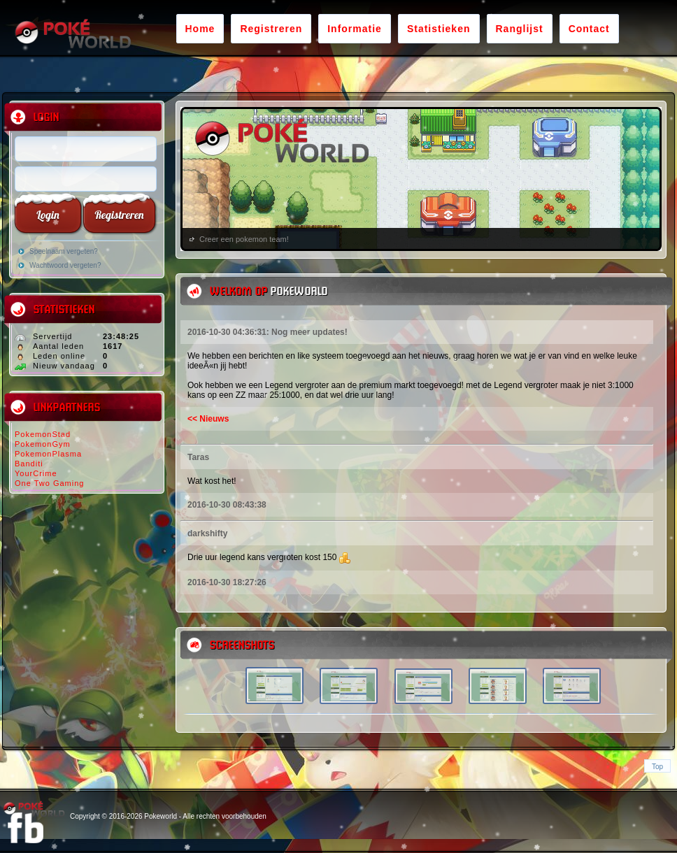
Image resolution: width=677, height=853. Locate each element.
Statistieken (439, 28)
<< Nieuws (208, 419)
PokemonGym (43, 444)
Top (657, 766)
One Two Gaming (49, 483)
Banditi (29, 463)
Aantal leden (58, 346)
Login (47, 215)
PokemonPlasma (48, 454)
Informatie (354, 28)
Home (200, 28)
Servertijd (52, 336)
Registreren (271, 28)
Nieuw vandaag (64, 365)
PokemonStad (43, 434)
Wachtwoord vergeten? (65, 265)
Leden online (59, 356)
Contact (589, 28)
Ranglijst (519, 28)
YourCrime (36, 473)
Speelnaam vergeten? (63, 251)
